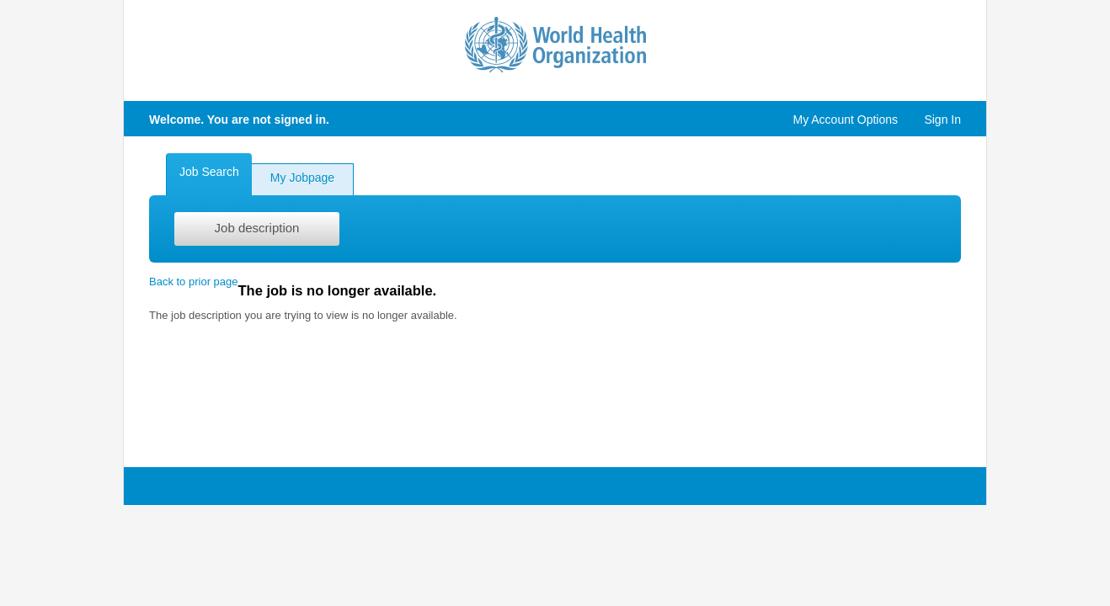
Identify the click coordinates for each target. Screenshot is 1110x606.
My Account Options (845, 119)
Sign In (942, 119)
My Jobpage (302, 177)
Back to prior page (193, 281)
